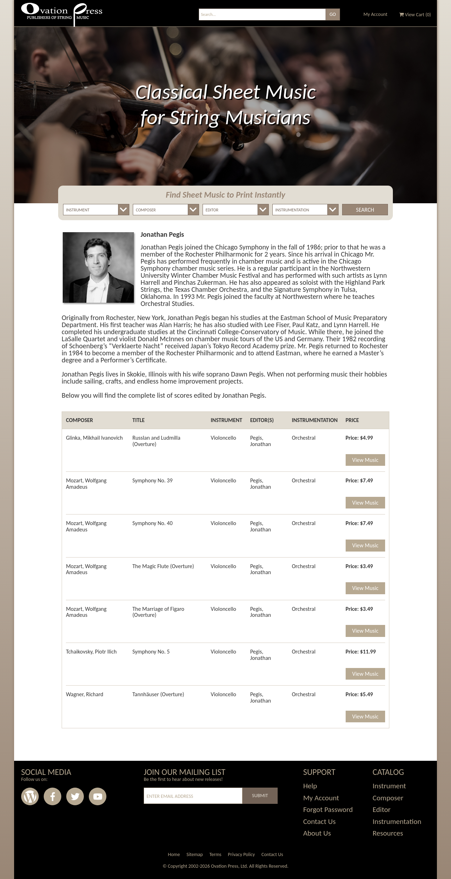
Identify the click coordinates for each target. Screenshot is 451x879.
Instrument (389, 785)
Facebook (52, 796)
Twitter (75, 796)
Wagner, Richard (84, 694)
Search (365, 209)
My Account (376, 14)
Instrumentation (397, 821)
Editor (382, 809)
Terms (215, 854)
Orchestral (303, 437)
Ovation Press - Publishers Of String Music (61, 17)
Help (310, 785)
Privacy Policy (241, 854)
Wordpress (30, 796)
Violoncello (223, 437)
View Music (365, 460)
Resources (388, 833)
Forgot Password (328, 809)
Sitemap (194, 854)
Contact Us (319, 821)
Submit (260, 796)
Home (174, 854)
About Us (317, 833)
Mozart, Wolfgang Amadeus (86, 483)
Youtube (97, 796)
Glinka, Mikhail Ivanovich (94, 437)
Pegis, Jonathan (260, 440)
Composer (388, 797)
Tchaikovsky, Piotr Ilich (91, 651)
